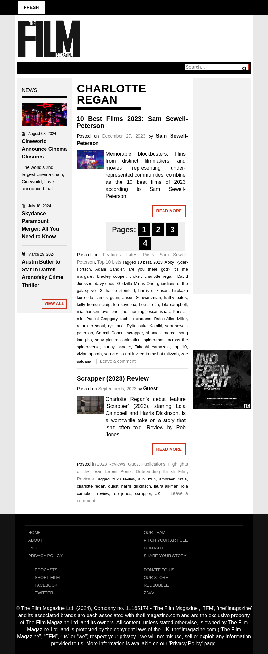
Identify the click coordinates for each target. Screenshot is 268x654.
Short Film (47, 577)
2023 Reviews (111, 464)
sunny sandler (117, 346)
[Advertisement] (222, 179)
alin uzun (147, 479)
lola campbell (174, 304)
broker (135, 276)
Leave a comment (118, 361)
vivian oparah (89, 354)
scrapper (135, 332)
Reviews (85, 478)
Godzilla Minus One (136, 283)
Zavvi (149, 592)
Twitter (44, 592)
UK (158, 493)
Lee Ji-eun (149, 304)
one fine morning (128, 311)
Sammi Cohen (109, 332)
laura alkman (166, 486)
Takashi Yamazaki (152, 346)
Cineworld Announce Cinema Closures (44, 149)
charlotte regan (159, 276)
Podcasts (46, 569)
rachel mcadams (135, 318)
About (35, 540)
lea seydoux (124, 304)
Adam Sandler (109, 269)
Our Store (156, 577)
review (103, 493)
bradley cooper (111, 276)
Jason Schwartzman (141, 297)
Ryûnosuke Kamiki (144, 325)
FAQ (32, 548)
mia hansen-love (92, 311)
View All (54, 303)
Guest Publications (146, 464)
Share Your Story (165, 555)
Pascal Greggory (101, 318)
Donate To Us (159, 569)
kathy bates (175, 297)
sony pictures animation (117, 339)
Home (34, 532)
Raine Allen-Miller (170, 318)
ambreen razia (173, 479)
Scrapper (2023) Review (113, 378)
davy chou (104, 283)
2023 (158, 262)
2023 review (123, 479)
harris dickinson (153, 290)
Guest (150, 388)
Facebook (46, 585)
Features (112, 254)
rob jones (122, 493)
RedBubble (156, 585)
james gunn (107, 297)
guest (113, 486)
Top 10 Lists (109, 262)
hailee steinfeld (120, 290)
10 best (144, 262)
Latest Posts (140, 254)
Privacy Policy (45, 555)
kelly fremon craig (94, 304)
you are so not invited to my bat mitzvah (141, 354)
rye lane (116, 325)
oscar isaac (158, 311)
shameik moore (161, 332)
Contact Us (157, 548)
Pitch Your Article (166, 540)
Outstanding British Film (161, 471)
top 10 (180, 346)
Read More (168, 210)
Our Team (154, 532)
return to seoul (91, 325)
